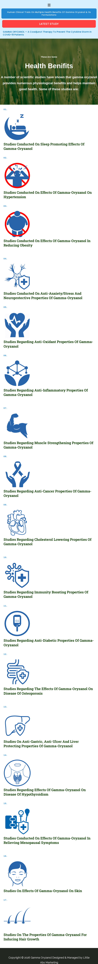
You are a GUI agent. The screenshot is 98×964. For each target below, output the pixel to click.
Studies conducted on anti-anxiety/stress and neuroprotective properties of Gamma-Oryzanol (43, 295)
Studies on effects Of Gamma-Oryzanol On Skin (43, 891)
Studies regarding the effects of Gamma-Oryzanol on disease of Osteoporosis (48, 690)
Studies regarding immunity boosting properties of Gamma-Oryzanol (46, 594)
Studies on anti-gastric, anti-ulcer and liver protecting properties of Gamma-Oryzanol (41, 743)
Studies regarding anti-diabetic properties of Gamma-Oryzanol (49, 642)
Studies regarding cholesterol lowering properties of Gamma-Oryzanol (47, 541)
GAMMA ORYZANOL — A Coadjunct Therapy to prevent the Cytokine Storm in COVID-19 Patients (47, 33)
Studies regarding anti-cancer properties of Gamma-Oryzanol (47, 493)
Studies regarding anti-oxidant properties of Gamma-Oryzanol (48, 343)
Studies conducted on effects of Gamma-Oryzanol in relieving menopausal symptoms (47, 840)
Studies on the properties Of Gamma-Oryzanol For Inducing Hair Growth (45, 936)
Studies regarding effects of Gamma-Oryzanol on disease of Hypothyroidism (45, 792)
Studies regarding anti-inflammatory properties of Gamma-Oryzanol (46, 392)
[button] (49, 5)
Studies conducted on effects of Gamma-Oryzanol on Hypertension (48, 194)
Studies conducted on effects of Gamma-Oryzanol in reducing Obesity (47, 243)
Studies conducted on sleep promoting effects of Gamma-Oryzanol (44, 146)
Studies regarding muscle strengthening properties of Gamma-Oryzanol (48, 445)
